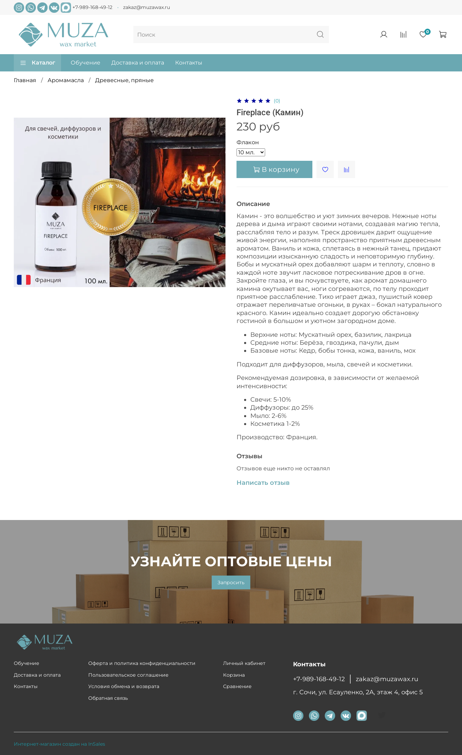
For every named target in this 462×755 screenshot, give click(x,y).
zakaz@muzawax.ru (146, 7)
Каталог (37, 62)
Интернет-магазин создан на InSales (59, 744)
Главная (25, 80)
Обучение (85, 62)
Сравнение (237, 686)
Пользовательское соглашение (128, 675)
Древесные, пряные (124, 80)
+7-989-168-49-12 (92, 7)
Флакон (248, 142)
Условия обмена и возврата (123, 686)
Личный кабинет (244, 663)
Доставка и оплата (137, 62)
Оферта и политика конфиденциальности (141, 663)
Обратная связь (108, 698)
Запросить (231, 582)
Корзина (234, 675)
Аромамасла (66, 80)
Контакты (188, 62)
